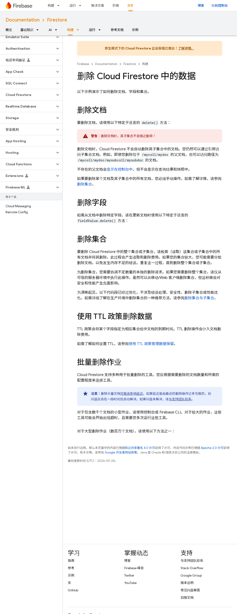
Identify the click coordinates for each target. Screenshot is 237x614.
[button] (27, 37)
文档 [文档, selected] (130, 5)
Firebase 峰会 (134, 568)
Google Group (191, 575)
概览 (9, 30)
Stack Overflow (192, 568)
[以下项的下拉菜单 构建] (59, 5)
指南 (71, 560)
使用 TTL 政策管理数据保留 (151, 344)
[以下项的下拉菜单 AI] (57, 29)
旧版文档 (187, 597)
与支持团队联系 (180, 399)
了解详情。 (186, 48)
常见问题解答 (190, 590)
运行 (72, 5)
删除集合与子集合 (199, 298)
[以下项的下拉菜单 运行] (81, 5)
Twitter (129, 575)
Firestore (57, 20)
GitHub (73, 590)
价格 (115, 5)
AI (50, 30)
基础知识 (26, 30)
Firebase (83, 64)
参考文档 (117, 30)
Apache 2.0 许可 (212, 448)
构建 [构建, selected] (70, 30)
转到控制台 (220, 5)
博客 (201, 5)
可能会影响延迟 (131, 394)
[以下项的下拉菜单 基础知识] (38, 29)
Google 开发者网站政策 (121, 452)
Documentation (23, 20)
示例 (135, 30)
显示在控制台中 (120, 169)
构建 (51, 5)
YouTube (130, 583)
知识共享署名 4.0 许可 (140, 448)
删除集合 (84, 184)
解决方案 (97, 5)
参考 (71, 568)
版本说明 (187, 583)
